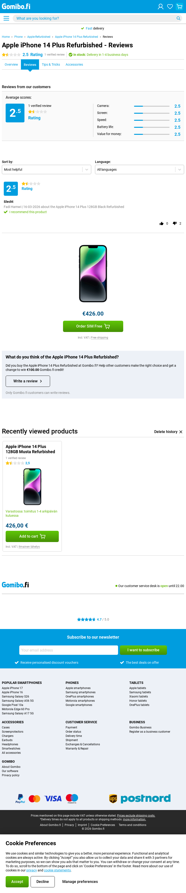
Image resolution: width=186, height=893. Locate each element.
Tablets (136, 683)
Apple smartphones (78, 688)
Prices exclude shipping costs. (136, 815)
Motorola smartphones (80, 700)
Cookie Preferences (103, 825)
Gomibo (8, 761)
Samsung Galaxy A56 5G (18, 700)
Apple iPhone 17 (12, 688)
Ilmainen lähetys (29, 546)
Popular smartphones (22, 683)
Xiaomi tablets (138, 696)
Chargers (7, 736)
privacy (31, 870)
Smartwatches (11, 748)
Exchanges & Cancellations (83, 744)
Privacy (69, 825)
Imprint (82, 825)
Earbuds (7, 740)
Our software (10, 771)
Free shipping (99, 337)
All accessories (11, 752)
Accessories (13, 722)
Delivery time (74, 736)
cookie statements (57, 870)
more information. (134, 819)
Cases (6, 727)
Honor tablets (138, 700)
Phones (72, 683)
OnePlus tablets (139, 705)
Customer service (81, 722)
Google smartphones (79, 705)
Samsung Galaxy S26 (15, 696)
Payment (71, 727)
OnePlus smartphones (80, 696)
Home (6, 36)
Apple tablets (137, 688)
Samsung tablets (140, 692)
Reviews (108, 36)
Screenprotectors (12, 731)
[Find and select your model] (97, 18)
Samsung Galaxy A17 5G (18, 713)
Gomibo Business (140, 727)
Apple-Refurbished (38, 36)
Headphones (10, 744)
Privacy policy (11, 775)
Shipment (72, 740)
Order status (73, 731)
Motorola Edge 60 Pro (16, 709)
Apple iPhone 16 (12, 692)
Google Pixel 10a (12, 705)
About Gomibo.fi (50, 825)
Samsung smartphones (80, 692)
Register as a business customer (149, 731)
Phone (18, 36)
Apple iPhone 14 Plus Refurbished (76, 36)
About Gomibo (11, 767)
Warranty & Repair (77, 748)
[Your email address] (68, 650)
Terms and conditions (132, 825)
